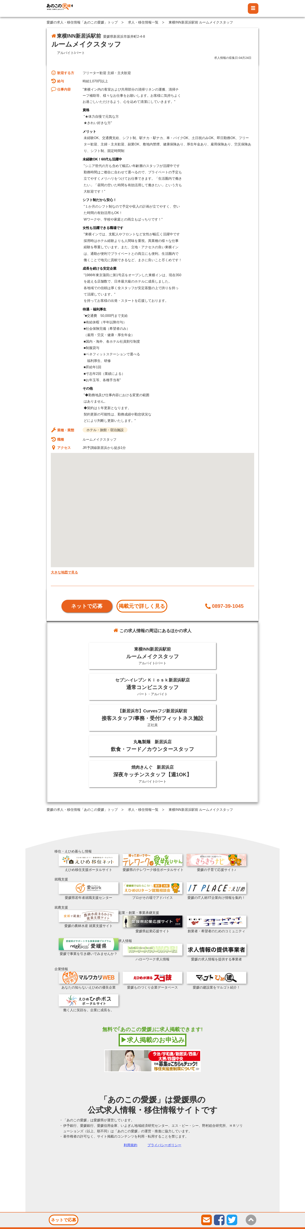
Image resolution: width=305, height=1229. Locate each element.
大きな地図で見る (64, 572)
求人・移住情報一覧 (143, 22)
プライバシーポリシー (164, 1145)
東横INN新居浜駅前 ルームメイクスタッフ (201, 22)
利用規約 (130, 1145)
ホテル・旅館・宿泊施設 (105, 430)
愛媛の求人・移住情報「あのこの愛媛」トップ (82, 22)
